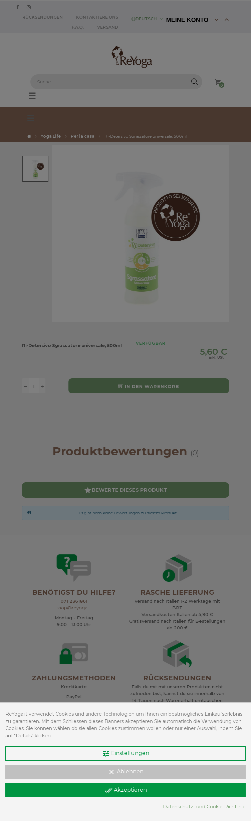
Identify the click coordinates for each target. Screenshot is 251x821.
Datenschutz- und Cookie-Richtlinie (204, 807)
